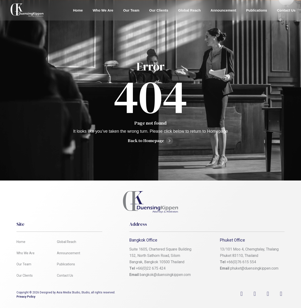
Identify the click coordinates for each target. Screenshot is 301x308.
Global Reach (189, 10)
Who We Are (103, 10)
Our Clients (158, 10)
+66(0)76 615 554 (241, 262)
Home (78, 10)
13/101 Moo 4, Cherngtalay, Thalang (249, 249)
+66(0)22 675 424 (151, 268)
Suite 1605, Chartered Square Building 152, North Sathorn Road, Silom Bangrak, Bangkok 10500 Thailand (160, 255)
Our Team (131, 10)
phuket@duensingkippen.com (254, 268)
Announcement (223, 10)
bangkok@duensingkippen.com (165, 274)
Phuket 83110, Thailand (239, 255)
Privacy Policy (25, 296)
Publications (256, 10)
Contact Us (286, 10)
